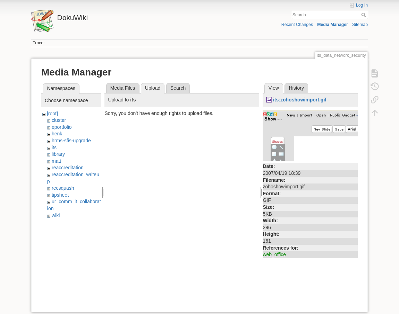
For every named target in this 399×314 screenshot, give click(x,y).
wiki (56, 215)
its (54, 147)
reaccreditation (68, 167)
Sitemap (360, 24)
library (58, 154)
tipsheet (60, 195)
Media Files (122, 88)
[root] (52, 113)
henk (57, 133)
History (296, 88)
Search (364, 14)
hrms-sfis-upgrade (71, 140)
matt (56, 161)
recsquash (63, 188)
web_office (274, 254)
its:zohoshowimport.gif (299, 99)
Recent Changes (297, 24)
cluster (59, 120)
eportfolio (62, 127)
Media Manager (332, 24)
